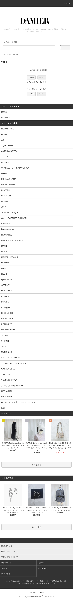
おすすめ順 (31, 70)
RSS (49, 583)
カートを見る (42, 568)
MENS (10, 54)
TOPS (16, 54)
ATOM (53, 583)
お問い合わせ (5, 574)
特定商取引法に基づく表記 (58, 581)
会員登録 (41, 563)
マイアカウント (6, 563)
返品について (44, 581)
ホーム (5, 54)
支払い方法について (18, 581)
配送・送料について (32, 581)
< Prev (31, 77)
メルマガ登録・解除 (39, 583)
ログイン (4, 568)
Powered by (36, 597)
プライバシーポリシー (24, 583)
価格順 (38, 70)
